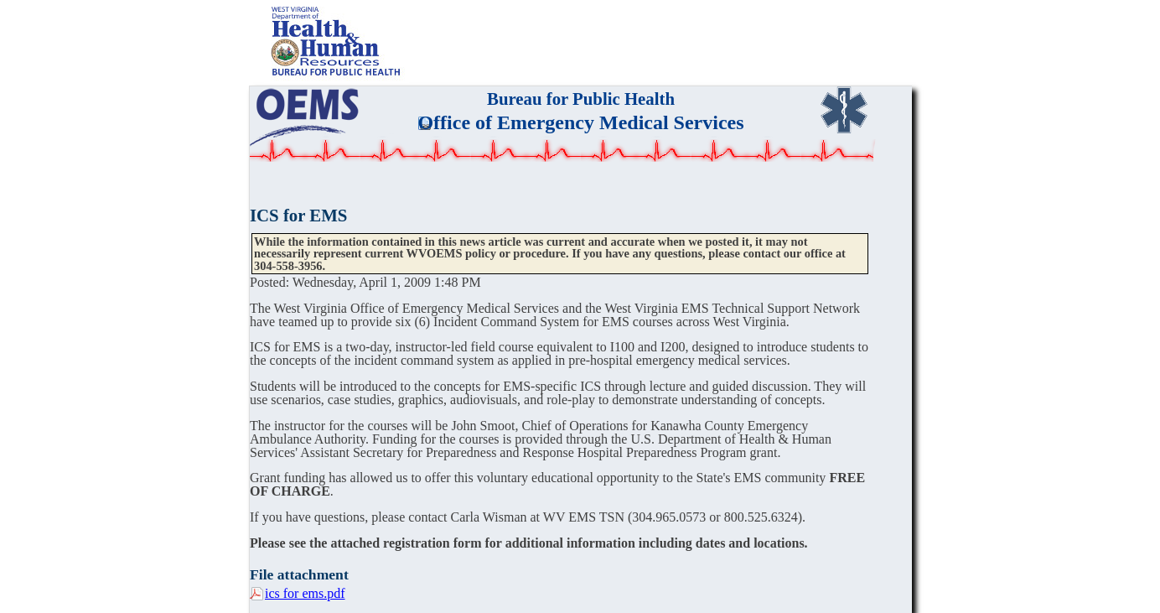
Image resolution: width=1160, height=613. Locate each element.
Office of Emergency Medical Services (580, 122)
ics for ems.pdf (305, 593)
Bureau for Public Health (581, 98)
